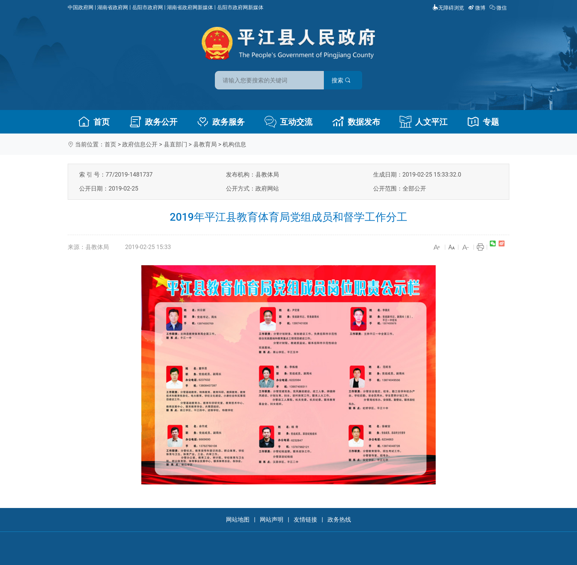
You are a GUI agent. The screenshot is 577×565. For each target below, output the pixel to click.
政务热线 (339, 519)
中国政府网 (80, 7)
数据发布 (356, 122)
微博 (477, 8)
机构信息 (234, 144)
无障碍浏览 (448, 8)
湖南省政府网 (112, 7)
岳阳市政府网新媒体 (240, 7)
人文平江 (423, 122)
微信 (498, 8)
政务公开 (153, 122)
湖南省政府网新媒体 (190, 7)
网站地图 (237, 519)
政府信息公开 (139, 144)
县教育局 (205, 144)
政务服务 (221, 122)
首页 (94, 122)
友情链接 (305, 519)
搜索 (341, 80)
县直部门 (175, 144)
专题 (483, 122)
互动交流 (288, 122)
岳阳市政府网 (147, 7)
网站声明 (271, 519)
